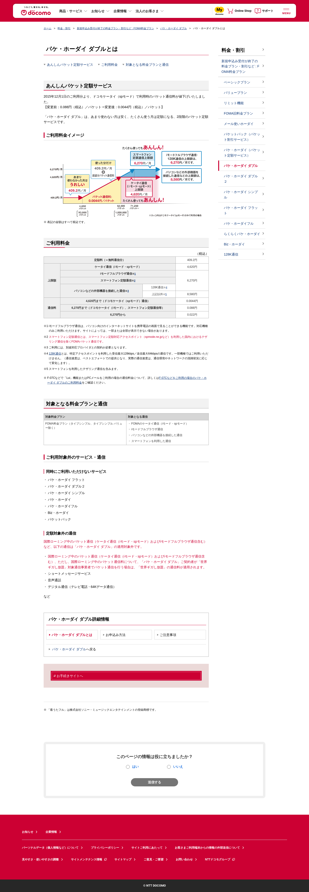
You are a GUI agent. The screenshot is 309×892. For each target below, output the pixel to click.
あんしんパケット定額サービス (70, 64)
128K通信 (55, 353)
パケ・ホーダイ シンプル (241, 194)
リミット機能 (234, 103)
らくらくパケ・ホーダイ (242, 234)
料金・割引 (64, 28)
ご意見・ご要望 (153, 859)
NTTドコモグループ (220, 859)
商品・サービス (70, 11)
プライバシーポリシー (105, 847)
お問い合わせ (184, 859)
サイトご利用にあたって (147, 847)
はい (135, 766)
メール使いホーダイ (239, 124)
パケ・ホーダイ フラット (241, 210)
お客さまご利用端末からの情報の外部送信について (207, 847)
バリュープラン (235, 93)
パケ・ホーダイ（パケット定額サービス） (242, 152)
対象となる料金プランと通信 (147, 64)
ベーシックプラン (237, 82)
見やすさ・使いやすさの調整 (40, 859)
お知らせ (97, 11)
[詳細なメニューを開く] (286, 10)
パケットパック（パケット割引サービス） (242, 136)
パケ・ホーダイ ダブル (173, 28)
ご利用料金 (109, 64)
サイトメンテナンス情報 (89, 859)
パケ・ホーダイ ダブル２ (241, 178)
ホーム (47, 28)
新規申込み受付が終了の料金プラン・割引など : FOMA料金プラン (115, 28)
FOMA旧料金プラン (238, 113)
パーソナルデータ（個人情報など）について (50, 847)
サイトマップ (122, 859)
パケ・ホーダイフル (239, 223)
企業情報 (120, 11)
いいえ (178, 766)
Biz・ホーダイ (234, 244)
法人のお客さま (147, 11)
